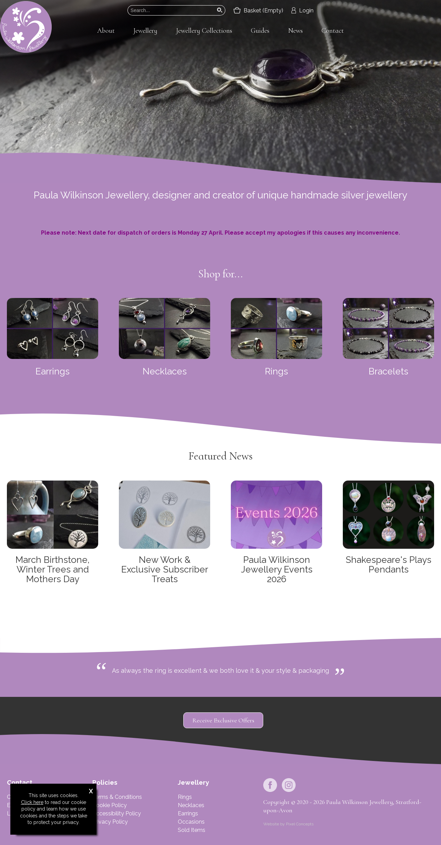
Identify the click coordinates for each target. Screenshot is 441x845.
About (106, 31)
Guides (260, 31)
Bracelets (388, 371)
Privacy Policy (110, 821)
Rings (276, 371)
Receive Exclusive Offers (223, 720)
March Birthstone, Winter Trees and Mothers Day (53, 569)
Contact (332, 31)
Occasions (191, 821)
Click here (32, 802)
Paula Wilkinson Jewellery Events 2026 (276, 569)
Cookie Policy (109, 805)
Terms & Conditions (117, 797)
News (295, 31)
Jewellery (145, 31)
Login (302, 10)
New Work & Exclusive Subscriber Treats (164, 569)
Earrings (52, 371)
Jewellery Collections (204, 31)
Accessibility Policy (116, 813)
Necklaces (165, 371)
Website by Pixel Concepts (288, 824)
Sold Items (191, 830)
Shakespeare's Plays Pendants (388, 565)
